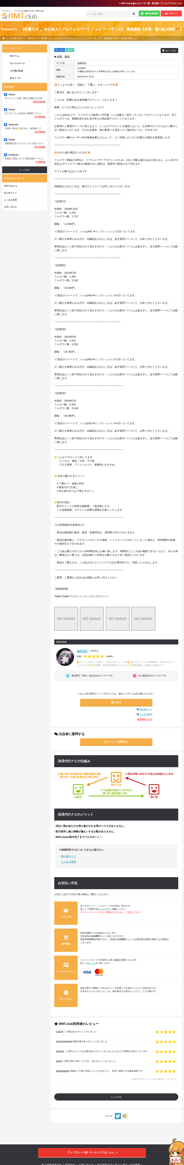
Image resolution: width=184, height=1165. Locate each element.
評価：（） (95, 656)
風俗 (67, 56)
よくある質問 (145, 714)
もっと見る (116, 1097)
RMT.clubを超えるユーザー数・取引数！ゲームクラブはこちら (150, 3)
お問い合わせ (10, 207)
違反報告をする (144, 719)
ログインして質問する (116, 741)
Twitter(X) (81, 63)
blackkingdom (62, 1071)
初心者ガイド (145, 709)
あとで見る (171, 50)
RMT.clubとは (10, 186)
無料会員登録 (149, 13)
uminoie (60, 1051)
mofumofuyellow (64, 1041)
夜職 (59, 56)
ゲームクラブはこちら (92, 1152)
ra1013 (59, 1031)
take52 (82, 651)
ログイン (171, 13)
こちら (103, 909)
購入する (116, 702)
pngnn (59, 1061)
